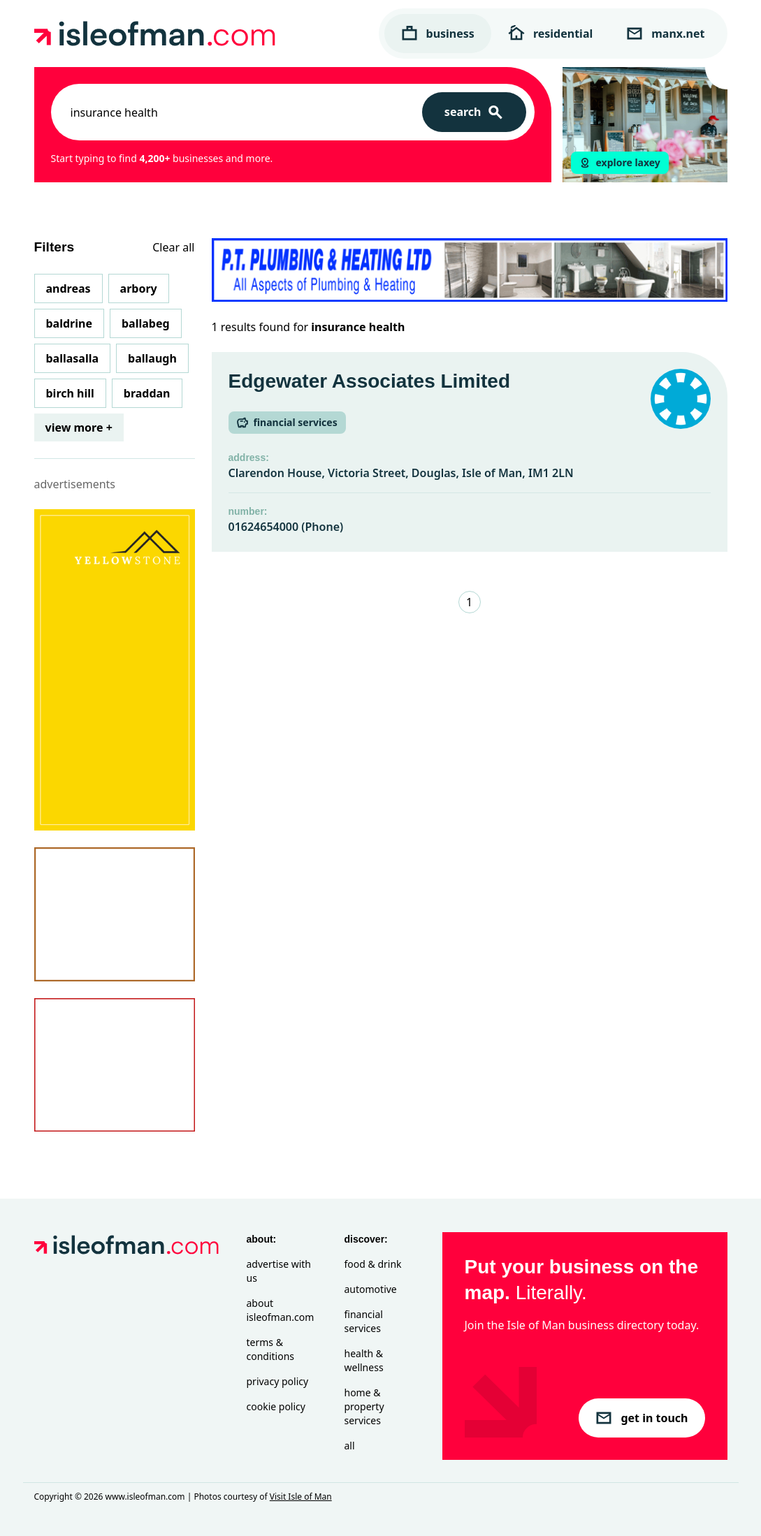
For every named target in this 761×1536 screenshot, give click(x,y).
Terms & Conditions (271, 1349)
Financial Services (364, 1321)
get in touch (641, 1418)
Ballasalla (72, 358)
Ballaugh (152, 358)
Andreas (68, 288)
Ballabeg (146, 323)
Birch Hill (70, 393)
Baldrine (69, 323)
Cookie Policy (276, 1406)
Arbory (138, 288)
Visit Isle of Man (301, 1496)
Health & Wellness (364, 1360)
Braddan (147, 393)
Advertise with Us (279, 1271)
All (350, 1445)
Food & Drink (373, 1264)
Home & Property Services (364, 1406)
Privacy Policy (278, 1381)
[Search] (474, 112)
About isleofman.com (280, 1310)
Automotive (371, 1289)
